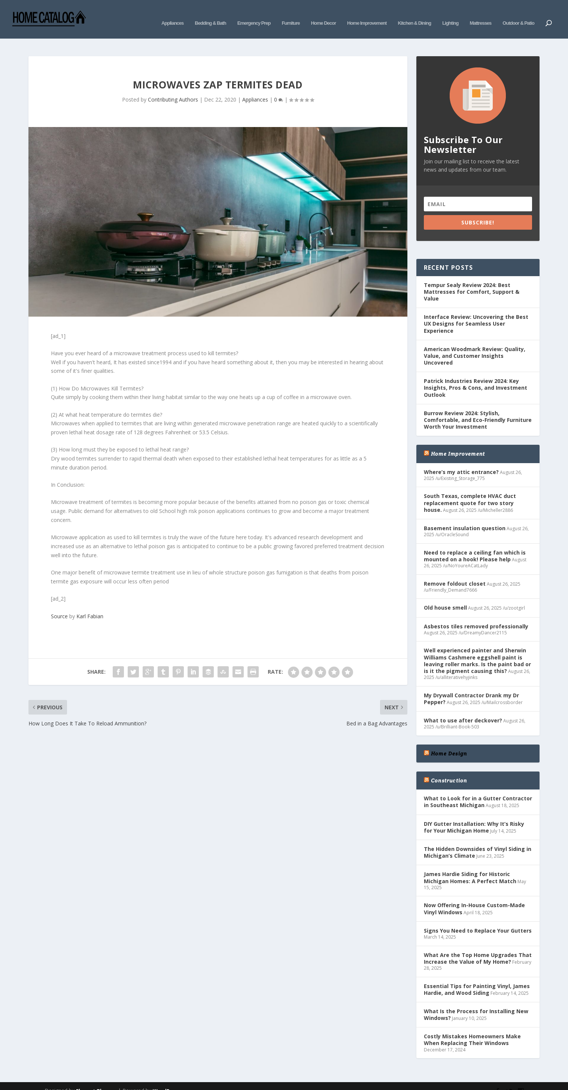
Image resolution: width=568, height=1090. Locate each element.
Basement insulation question (464, 516)
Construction (449, 769)
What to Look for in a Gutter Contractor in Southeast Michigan (478, 790)
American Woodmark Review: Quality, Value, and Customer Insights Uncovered (474, 344)
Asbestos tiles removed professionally (476, 615)
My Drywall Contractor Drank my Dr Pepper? (471, 687)
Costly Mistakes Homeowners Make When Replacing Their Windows (472, 1028)
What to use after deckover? (463, 709)
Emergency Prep (254, 14)
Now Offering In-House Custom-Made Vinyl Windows (474, 897)
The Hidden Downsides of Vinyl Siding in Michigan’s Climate (477, 841)
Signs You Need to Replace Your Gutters (478, 919)
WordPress (166, 1079)
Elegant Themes (96, 1079)
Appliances (172, 14)
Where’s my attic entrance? (461, 460)
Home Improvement (366, 14)
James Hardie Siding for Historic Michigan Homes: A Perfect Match (470, 866)
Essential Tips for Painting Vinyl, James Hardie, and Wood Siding (477, 978)
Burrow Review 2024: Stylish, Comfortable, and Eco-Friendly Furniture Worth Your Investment (478, 408)
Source (59, 605)
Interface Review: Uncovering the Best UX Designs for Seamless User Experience (476, 312)
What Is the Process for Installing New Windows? (476, 1003)
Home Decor (323, 14)
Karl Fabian (89, 605)
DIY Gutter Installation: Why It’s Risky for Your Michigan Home (474, 816)
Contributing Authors (173, 88)
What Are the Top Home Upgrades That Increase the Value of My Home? (478, 947)
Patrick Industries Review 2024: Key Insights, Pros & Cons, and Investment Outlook (475, 376)
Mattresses (480, 14)
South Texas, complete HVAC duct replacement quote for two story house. (470, 491)
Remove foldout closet (455, 572)
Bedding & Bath (210, 14)
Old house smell (445, 596)
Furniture (291, 14)
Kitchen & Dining (414, 14)
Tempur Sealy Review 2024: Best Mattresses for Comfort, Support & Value (471, 280)
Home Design (449, 742)
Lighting (450, 14)
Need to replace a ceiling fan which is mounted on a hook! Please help (475, 545)
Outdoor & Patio (518, 14)
